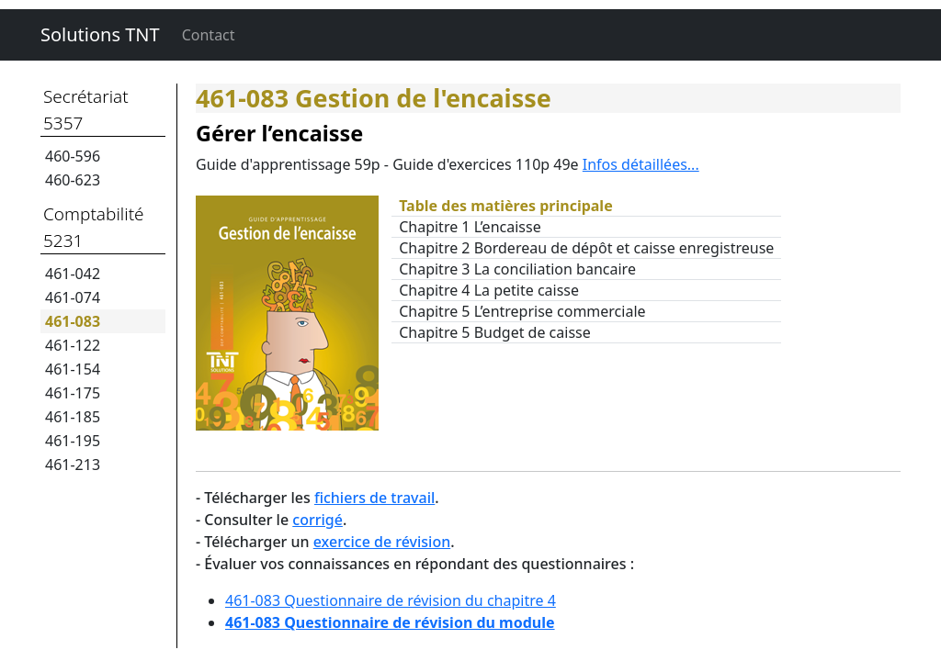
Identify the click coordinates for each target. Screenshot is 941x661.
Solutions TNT (100, 34)
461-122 (72, 345)
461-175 (72, 393)
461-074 (72, 297)
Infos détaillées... (641, 164)
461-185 (72, 417)
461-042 (72, 273)
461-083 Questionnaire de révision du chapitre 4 (390, 600)
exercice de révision (381, 542)
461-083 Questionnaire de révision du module (390, 622)
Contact (208, 35)
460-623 (72, 180)
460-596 (72, 156)
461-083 (72, 321)
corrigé (317, 520)
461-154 (72, 369)
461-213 (72, 464)
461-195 (72, 441)
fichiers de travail (374, 497)
